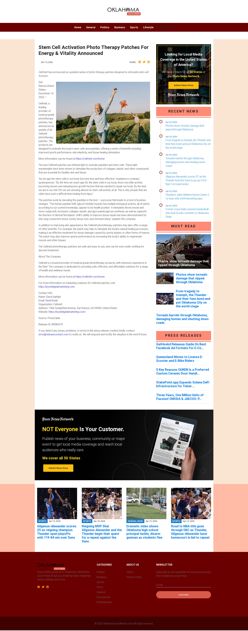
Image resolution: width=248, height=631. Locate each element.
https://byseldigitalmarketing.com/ (67, 311)
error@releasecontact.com (54, 334)
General (90, 27)
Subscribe (183, 595)
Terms (129, 572)
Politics (104, 27)
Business (119, 27)
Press (100, 587)
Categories (165, 27)
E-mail (159, 584)
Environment (103, 597)
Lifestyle (148, 27)
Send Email (51, 300)
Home (79, 27)
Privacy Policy (134, 577)
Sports (134, 27)
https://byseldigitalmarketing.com (57, 286)
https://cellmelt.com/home (90, 158)
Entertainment (104, 602)
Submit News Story (183, 85)
